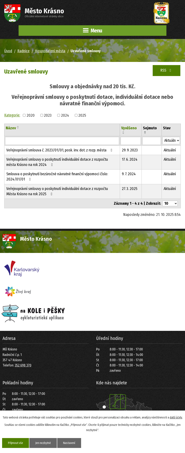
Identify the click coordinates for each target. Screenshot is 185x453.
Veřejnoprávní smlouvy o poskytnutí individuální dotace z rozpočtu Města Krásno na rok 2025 (57, 191)
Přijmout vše (15, 443)
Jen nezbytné (43, 443)
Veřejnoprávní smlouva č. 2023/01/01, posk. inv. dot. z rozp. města (60, 150)
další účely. (176, 417)
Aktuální (170, 150)
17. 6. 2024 (129, 159)
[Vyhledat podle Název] (62, 141)
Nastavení (69, 443)
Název (11, 128)
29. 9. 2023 (130, 150)
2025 (82, 115)
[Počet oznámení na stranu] (170, 203)
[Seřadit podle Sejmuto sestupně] (145, 133)
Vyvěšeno (129, 128)
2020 (31, 115)
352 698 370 (23, 365)
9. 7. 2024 (129, 174)
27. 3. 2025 (129, 188)
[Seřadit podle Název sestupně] (18, 128)
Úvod (8, 51)
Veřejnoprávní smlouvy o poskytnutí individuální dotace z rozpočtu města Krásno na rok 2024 (57, 162)
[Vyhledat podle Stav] (171, 140)
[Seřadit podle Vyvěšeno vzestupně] (123, 132)
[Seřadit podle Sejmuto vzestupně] (145, 132)
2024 (65, 115)
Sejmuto (150, 128)
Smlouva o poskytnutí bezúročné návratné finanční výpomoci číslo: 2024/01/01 (57, 177)
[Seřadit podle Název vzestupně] (18, 126)
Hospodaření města (50, 51)
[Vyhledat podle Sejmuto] (151, 141)
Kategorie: (12, 115)
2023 (48, 115)
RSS (166, 70)
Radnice (23, 51)
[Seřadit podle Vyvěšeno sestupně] (123, 133)
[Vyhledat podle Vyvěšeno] (131, 141)
